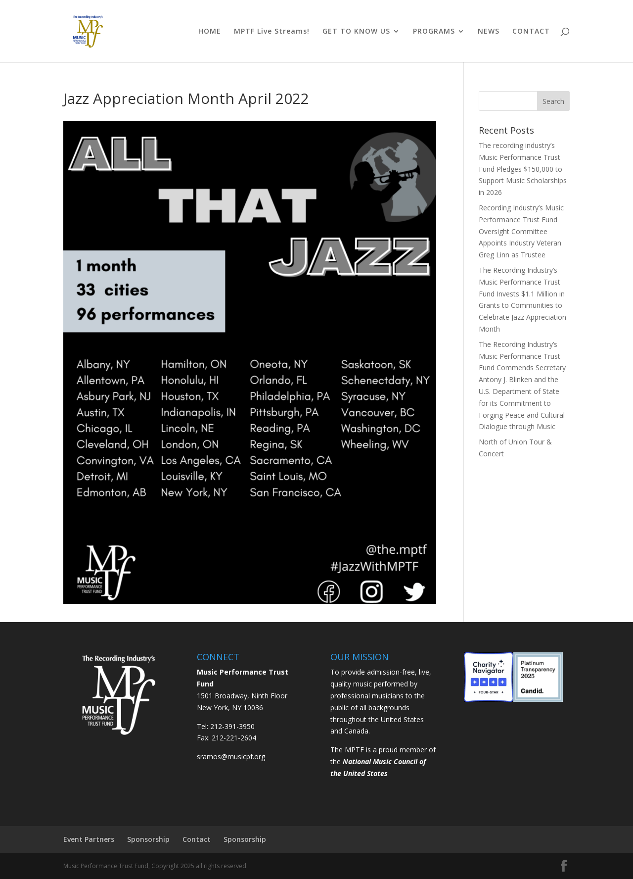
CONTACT (531, 32)
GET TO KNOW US (356, 32)
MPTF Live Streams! (272, 32)
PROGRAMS (434, 32)
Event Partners (88, 839)
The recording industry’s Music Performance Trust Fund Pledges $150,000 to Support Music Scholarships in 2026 (523, 169)
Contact (196, 839)
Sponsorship (148, 839)
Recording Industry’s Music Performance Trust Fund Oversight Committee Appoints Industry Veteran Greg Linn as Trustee (521, 231)
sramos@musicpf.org (231, 756)
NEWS (488, 32)
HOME (209, 32)
